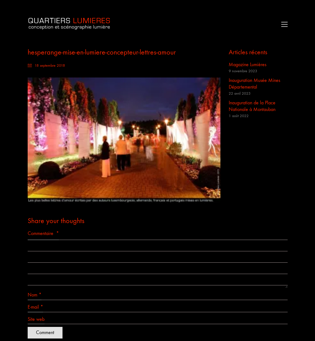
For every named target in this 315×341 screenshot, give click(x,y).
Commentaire (43, 233)
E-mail (35, 307)
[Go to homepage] (69, 24)
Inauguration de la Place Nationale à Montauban (252, 106)
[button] (283, 24)
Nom (34, 295)
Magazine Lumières (247, 65)
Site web (36, 319)
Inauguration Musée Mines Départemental (254, 84)
